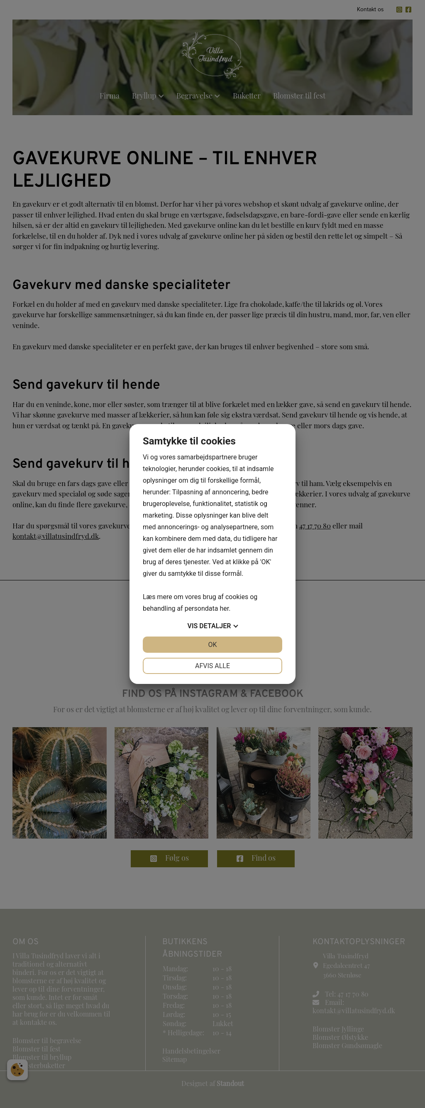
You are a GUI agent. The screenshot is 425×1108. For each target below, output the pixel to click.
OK (212, 645)
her (224, 608)
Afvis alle (212, 666)
